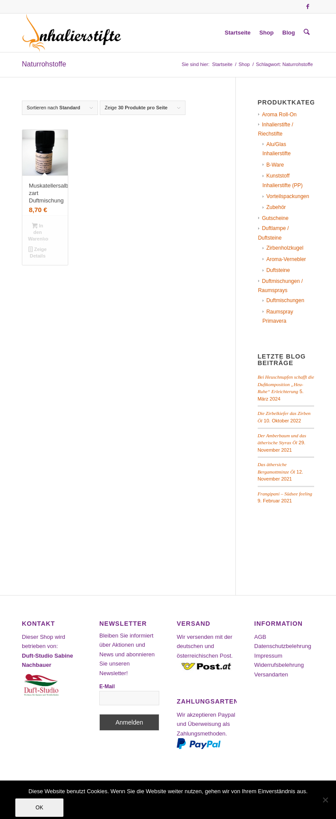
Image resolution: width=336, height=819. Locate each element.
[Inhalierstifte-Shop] (72, 33)
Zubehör (276, 207)
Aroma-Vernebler (286, 259)
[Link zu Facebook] (307, 6)
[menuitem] (237, 33)
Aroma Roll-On (279, 115)
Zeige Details (37, 252)
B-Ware (275, 165)
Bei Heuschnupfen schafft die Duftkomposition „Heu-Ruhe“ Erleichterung (286, 384)
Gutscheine (275, 218)
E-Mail (107, 686)
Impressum (268, 655)
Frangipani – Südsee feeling (285, 493)
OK (39, 808)
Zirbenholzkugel (285, 248)
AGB (260, 637)
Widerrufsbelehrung (279, 665)
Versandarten (271, 674)
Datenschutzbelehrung (282, 646)
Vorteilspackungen (287, 196)
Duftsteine (278, 270)
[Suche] (307, 33)
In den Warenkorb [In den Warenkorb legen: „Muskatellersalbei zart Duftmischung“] (38, 232)
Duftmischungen (285, 300)
